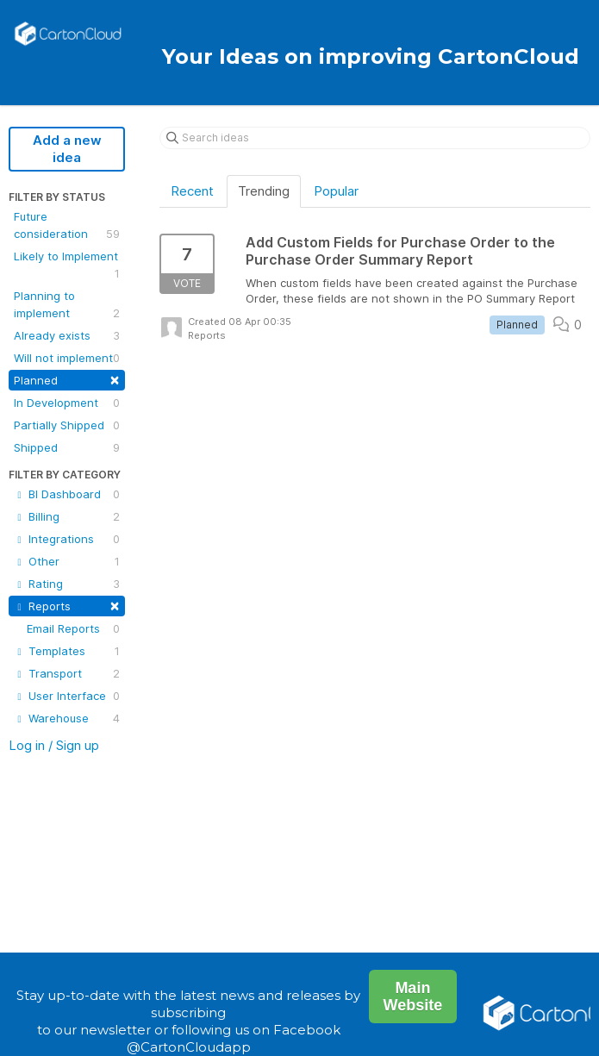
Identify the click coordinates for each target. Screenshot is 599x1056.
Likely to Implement (67, 265)
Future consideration (67, 225)
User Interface (67, 695)
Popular (336, 191)
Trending (264, 191)
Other (67, 561)
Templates (67, 650)
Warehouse (67, 718)
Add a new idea (67, 149)
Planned (67, 379)
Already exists (67, 335)
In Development (67, 402)
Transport (67, 673)
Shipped (67, 447)
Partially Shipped (67, 425)
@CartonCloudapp (189, 1047)
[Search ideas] (374, 138)
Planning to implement (67, 305)
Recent (192, 191)
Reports (67, 605)
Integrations (67, 538)
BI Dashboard (67, 494)
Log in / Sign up (54, 745)
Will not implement (67, 357)
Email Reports (73, 628)
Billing (67, 516)
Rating (67, 583)
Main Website (413, 996)
